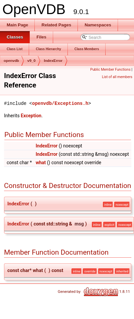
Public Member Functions (110, 69)
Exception (31, 115)
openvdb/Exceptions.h (60, 103)
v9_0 (31, 61)
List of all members (117, 77)
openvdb (11, 61)
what (41, 162)
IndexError (53, 61)
